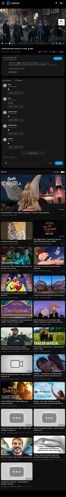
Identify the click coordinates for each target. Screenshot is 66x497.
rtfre (9, 85)
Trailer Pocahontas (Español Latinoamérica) (49, 295)
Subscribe (58, 58)
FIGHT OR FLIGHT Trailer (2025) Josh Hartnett (16, 457)
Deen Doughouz (10, 58)
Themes (61, 22)
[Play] (2, 43)
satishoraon (12, 112)
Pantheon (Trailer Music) (9, 241)
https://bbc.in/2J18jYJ (50, 65)
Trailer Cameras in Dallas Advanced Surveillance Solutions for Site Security (47, 456)
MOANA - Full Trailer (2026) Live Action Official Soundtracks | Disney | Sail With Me (48, 402)
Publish (59, 163)
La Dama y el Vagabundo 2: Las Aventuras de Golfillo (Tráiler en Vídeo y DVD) (16, 321)
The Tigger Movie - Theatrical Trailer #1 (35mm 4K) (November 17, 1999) (47, 240)
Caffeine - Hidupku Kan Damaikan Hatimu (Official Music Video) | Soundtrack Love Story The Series (48, 376)
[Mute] (60, 43)
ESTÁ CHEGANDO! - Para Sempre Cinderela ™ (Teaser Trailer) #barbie (25, 213)
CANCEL (50, 163)
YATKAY (10, 139)
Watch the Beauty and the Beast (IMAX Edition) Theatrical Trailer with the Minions (48, 321)
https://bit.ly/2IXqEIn (43, 63)
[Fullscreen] (63, 43)
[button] (61, 3)
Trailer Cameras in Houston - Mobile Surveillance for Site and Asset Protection (15, 348)
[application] (33, 27)
